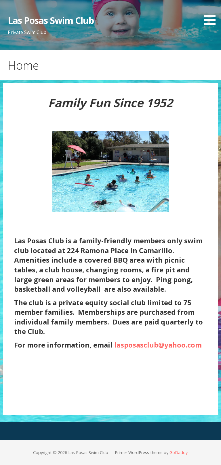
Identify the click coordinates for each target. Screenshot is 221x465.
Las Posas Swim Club (51, 20)
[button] (212, 13)
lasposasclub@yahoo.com (158, 345)
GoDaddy (178, 452)
